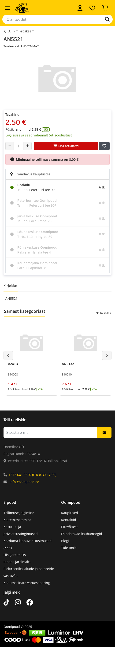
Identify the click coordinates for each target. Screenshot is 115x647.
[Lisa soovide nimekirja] (104, 146)
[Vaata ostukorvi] (105, 8)
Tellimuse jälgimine (19, 513)
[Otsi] (107, 19)
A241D (13, 364)
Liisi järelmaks (15, 555)
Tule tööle (69, 548)
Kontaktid (68, 520)
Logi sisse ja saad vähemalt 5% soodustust (38, 135)
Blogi (65, 541)
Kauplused (69, 513)
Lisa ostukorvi (66, 146)
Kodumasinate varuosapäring (27, 583)
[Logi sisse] (80, 8)
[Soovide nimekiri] (92, 8)
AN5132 (68, 364)
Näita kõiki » (103, 313)
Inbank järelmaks (17, 562)
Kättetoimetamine (18, 520)
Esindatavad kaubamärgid (81, 534)
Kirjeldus (11, 285)
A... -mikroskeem (21, 31)
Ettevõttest (69, 527)
